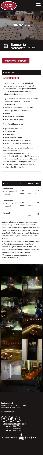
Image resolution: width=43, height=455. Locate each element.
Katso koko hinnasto (16, 61)
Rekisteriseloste (7, 412)
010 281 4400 (13, 408)
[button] (38, 5)
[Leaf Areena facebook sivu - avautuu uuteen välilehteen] (4, 419)
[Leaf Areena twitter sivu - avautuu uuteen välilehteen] (11, 419)
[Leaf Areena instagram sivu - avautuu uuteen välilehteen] (18, 419)
